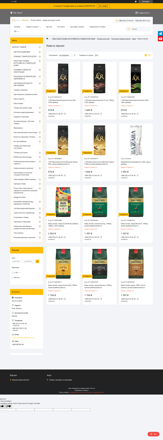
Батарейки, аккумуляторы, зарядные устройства (24, 203)
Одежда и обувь (20, 184)
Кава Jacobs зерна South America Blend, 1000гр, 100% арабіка (63, 225)
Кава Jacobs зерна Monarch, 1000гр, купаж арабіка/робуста (134, 225)
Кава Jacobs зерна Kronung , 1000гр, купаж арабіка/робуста (98, 225)
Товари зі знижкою (21, 90)
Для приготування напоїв (121, 39)
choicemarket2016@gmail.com (23, 338)
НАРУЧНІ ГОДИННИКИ (22, 52)
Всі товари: (103, 6)
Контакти (61, 27)
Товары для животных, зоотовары (22, 147)
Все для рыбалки (20, 141)
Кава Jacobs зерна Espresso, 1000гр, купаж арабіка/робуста (98, 286)
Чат (153, 434)
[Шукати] (128, 29)
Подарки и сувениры (21, 117)
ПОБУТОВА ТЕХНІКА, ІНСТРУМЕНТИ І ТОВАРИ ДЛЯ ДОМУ (73, 39)
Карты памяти (19, 99)
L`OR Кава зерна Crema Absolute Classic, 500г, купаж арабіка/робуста (63, 163)
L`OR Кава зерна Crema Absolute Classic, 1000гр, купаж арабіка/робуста (99, 163)
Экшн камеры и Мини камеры (25, 179)
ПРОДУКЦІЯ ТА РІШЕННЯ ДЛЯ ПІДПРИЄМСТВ (25, 78)
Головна (17, 27)
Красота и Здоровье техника (24, 137)
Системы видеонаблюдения (24, 208)
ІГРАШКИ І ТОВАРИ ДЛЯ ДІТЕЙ (25, 56)
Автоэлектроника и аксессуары (25, 132)
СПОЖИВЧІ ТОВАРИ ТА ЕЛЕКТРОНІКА (22, 71)
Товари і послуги (32, 27)
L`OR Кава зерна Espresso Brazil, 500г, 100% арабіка (135, 101)
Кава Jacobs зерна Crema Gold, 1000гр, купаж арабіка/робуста (62, 286)
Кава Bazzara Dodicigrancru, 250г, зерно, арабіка (136, 163)
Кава (134, 39)
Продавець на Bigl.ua (81, 390)
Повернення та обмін (97, 27)
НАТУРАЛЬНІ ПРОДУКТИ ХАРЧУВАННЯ (23, 84)
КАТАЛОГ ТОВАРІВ (19, 47)
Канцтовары (18, 103)
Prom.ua (92, 388)
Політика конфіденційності (95, 392)
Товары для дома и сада (23, 108)
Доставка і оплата (77, 27)
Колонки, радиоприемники (24, 112)
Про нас (49, 27)
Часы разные (18, 233)
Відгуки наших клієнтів (20, 380)
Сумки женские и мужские (23, 168)
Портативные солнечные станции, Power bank (23, 174)
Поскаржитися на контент (77, 392)
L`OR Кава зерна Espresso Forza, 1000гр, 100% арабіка (99, 101)
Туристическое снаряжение (24, 213)
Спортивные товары (21, 217)
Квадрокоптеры (20, 197)
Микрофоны (18, 128)
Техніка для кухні (103, 39)
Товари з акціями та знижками (60, 380)
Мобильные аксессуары (23, 157)
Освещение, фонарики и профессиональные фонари (24, 227)
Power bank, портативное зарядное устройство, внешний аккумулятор (25, 190)
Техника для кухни (21, 152)
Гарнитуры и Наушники (22, 222)
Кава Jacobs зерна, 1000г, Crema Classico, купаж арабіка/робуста (133, 286)
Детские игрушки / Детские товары (24, 122)
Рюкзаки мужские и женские (24, 237)
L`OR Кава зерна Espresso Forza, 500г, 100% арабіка (62, 101)
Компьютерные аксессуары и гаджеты (25, 163)
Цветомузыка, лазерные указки (25, 94)
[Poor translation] (8, 406)
